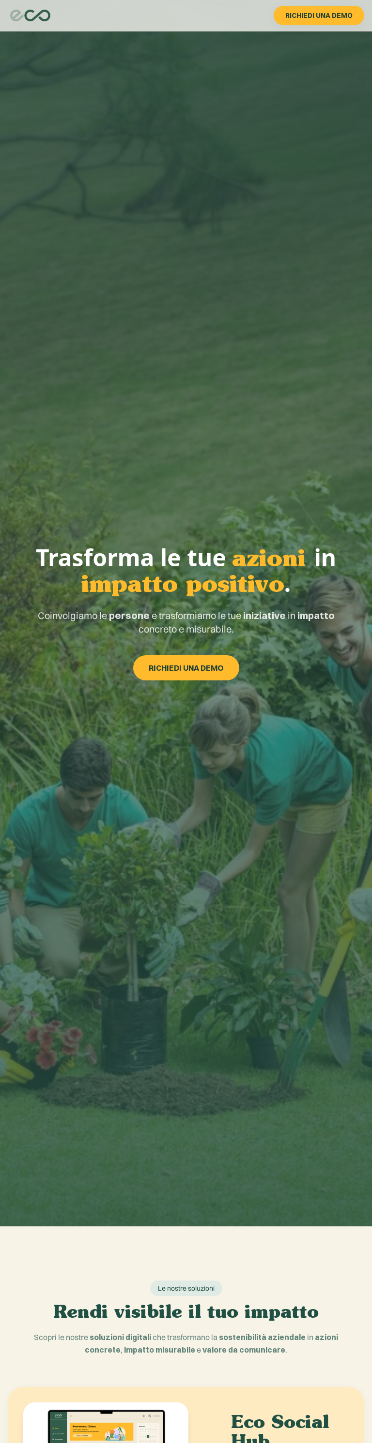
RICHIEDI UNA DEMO (319, 15)
